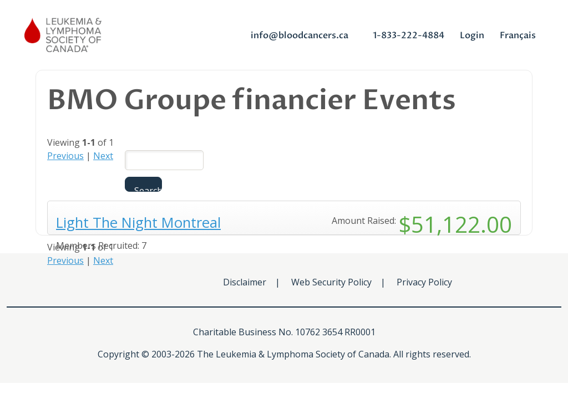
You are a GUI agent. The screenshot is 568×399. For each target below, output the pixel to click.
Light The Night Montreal (138, 222)
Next (103, 156)
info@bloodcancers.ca (299, 35)
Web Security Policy (331, 282)
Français (518, 35)
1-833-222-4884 (408, 35)
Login (472, 35)
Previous (65, 156)
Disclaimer (244, 282)
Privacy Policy (424, 282)
